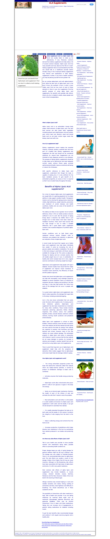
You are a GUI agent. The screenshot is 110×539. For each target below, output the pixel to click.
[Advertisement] (55, 18)
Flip (75, 54)
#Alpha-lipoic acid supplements (58, 525)
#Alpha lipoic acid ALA (49, 523)
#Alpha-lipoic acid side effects (62, 523)
